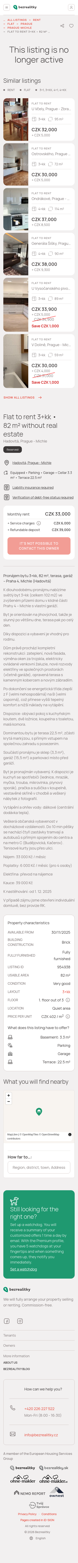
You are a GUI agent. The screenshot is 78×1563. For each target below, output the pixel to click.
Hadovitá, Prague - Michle (31, 462)
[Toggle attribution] (69, 1138)
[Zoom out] (9, 1101)
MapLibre (61, 1138)
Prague (26, 24)
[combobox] (39, 1167)
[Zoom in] (9, 1095)
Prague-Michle (19, 28)
